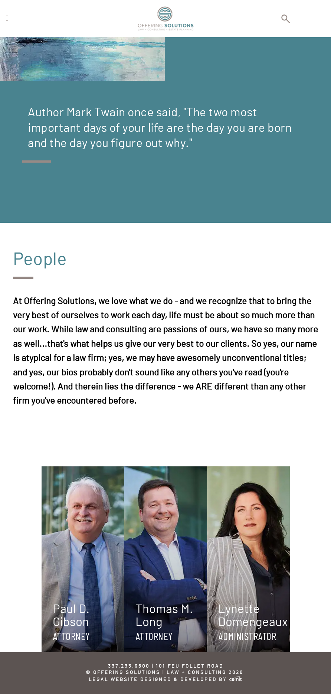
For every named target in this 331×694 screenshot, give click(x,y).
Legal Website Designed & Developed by (165, 679)
